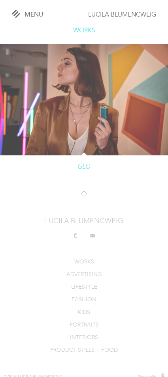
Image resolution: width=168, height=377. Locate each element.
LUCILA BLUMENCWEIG (122, 15)
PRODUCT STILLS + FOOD (84, 350)
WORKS (84, 31)
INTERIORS (84, 338)
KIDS (84, 312)
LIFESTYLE (84, 287)
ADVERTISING (84, 275)
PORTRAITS (84, 325)
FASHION (84, 300)
